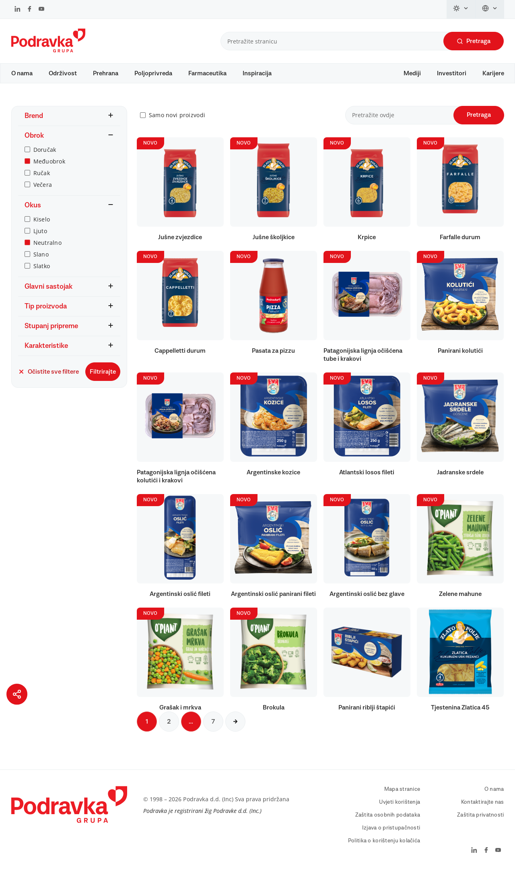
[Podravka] (48, 50)
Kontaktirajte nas (482, 810)
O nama (22, 73)
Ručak (41, 180)
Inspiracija (257, 73)
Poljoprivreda (153, 73)
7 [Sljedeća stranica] (213, 729)
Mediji (412, 73)
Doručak (44, 157)
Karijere (493, 73)
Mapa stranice (402, 797)
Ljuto (40, 238)
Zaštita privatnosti (480, 822)
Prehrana (105, 73)
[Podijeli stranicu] (16, 694)
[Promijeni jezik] (490, 9)
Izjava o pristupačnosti (391, 835)
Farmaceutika (207, 73)
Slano (41, 262)
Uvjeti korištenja (399, 810)
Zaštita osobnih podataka (387, 822)
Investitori (451, 73)
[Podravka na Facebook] (29, 9)
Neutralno (47, 250)
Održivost (63, 73)
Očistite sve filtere (48, 379)
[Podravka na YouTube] (41, 9)
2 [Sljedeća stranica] (169, 729)
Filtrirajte (103, 379)
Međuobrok (49, 169)
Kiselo (41, 227)
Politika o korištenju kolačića (384, 848)
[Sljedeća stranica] (235, 729)
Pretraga (473, 41)
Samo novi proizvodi (177, 123)
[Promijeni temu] (461, 9)
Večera (42, 192)
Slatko (41, 273)
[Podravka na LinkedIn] (17, 9)
